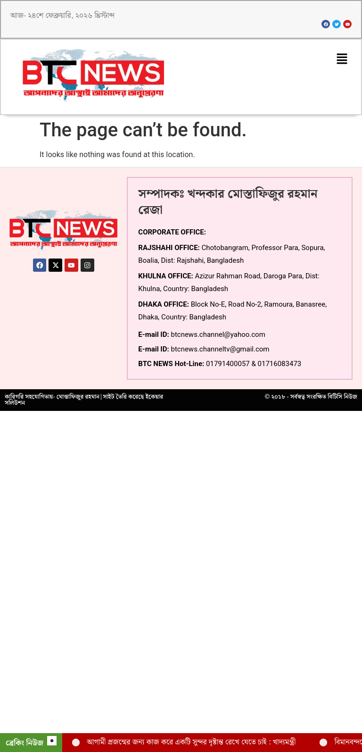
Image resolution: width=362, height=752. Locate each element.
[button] (341, 60)
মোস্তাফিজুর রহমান (78, 398)
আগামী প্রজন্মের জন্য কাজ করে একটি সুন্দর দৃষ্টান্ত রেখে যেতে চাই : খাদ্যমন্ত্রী (191, 742)
